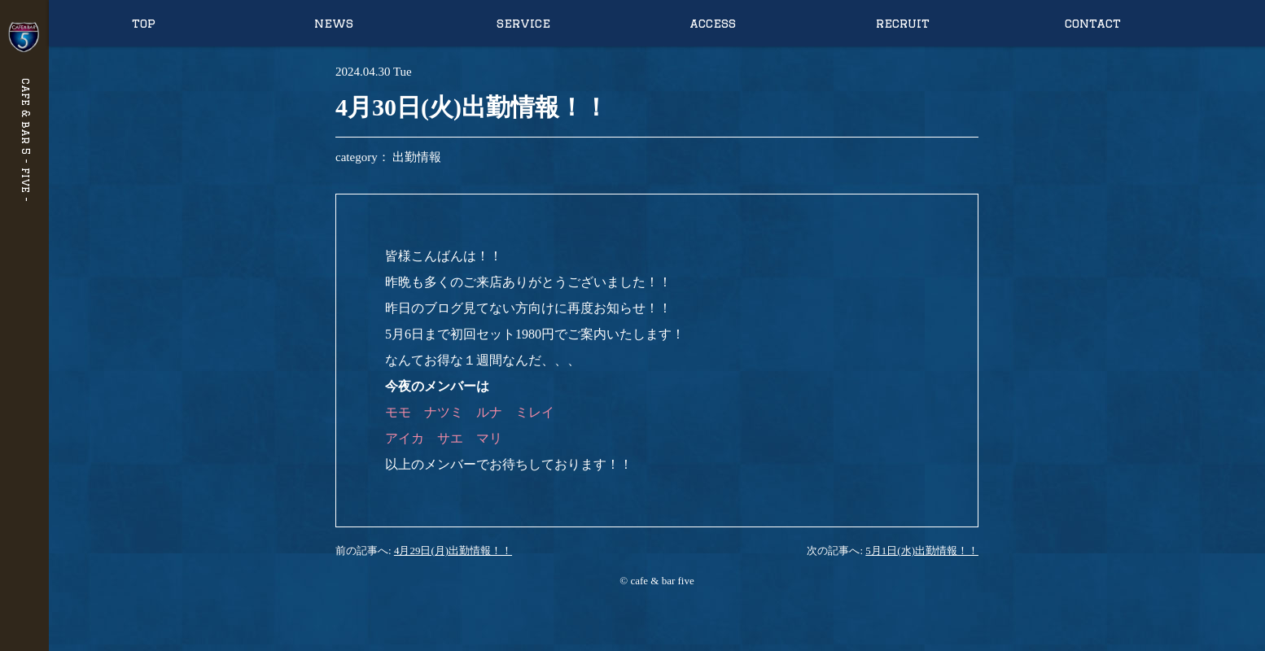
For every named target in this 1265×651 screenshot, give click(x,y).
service (523, 23)
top (143, 23)
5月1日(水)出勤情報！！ (921, 550)
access (712, 23)
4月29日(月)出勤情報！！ (453, 550)
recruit (903, 23)
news (333, 23)
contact (1093, 23)
